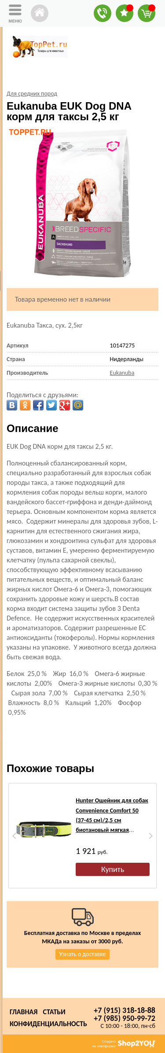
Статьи (54, 1012)
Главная (23, 1012)
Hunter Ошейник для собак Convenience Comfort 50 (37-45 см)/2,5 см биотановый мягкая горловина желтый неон (112, 820)
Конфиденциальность (48, 1024)
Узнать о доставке (82, 954)
